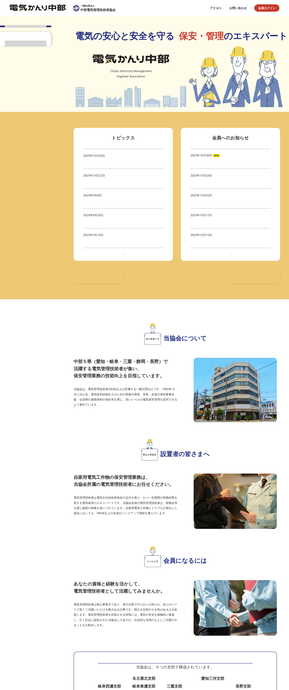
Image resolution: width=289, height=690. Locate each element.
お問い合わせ (238, 8)
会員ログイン (267, 8)
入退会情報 (263, 220)
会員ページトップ (25, 104)
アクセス (216, 8)
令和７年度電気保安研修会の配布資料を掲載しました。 (226, 246)
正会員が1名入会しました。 (208, 227)
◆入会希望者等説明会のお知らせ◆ (106, 162)
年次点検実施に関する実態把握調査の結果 (217, 182)
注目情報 (264, 155)
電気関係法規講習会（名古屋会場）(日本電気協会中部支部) (121, 227)
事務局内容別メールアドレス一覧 (212, 162)
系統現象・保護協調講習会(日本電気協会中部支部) (115, 182)
